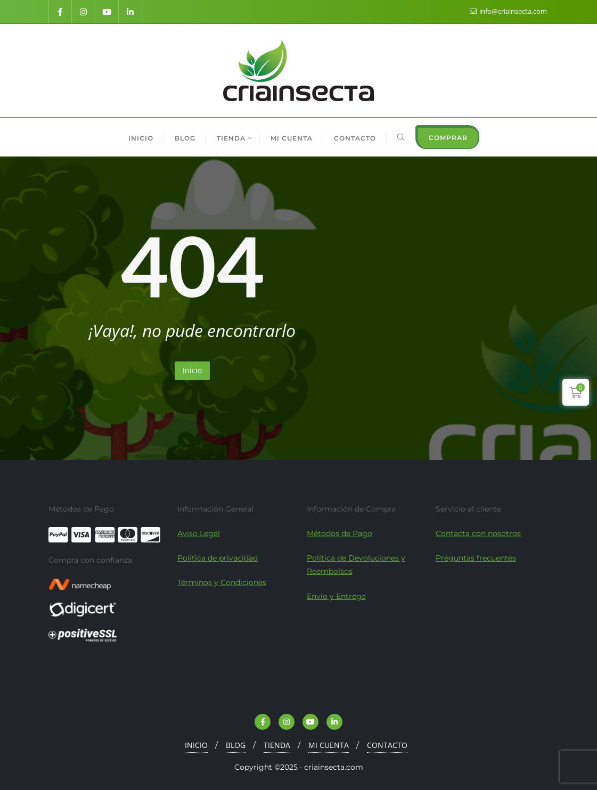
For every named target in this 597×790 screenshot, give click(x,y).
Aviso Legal (198, 533)
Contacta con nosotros (478, 533)
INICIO (196, 745)
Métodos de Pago (339, 533)
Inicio (192, 370)
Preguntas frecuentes (476, 558)
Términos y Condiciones (221, 582)
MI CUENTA (328, 745)
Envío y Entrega (336, 596)
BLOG (236, 745)
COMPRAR (448, 138)
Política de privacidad (217, 558)
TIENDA (277, 745)
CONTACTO (387, 745)
